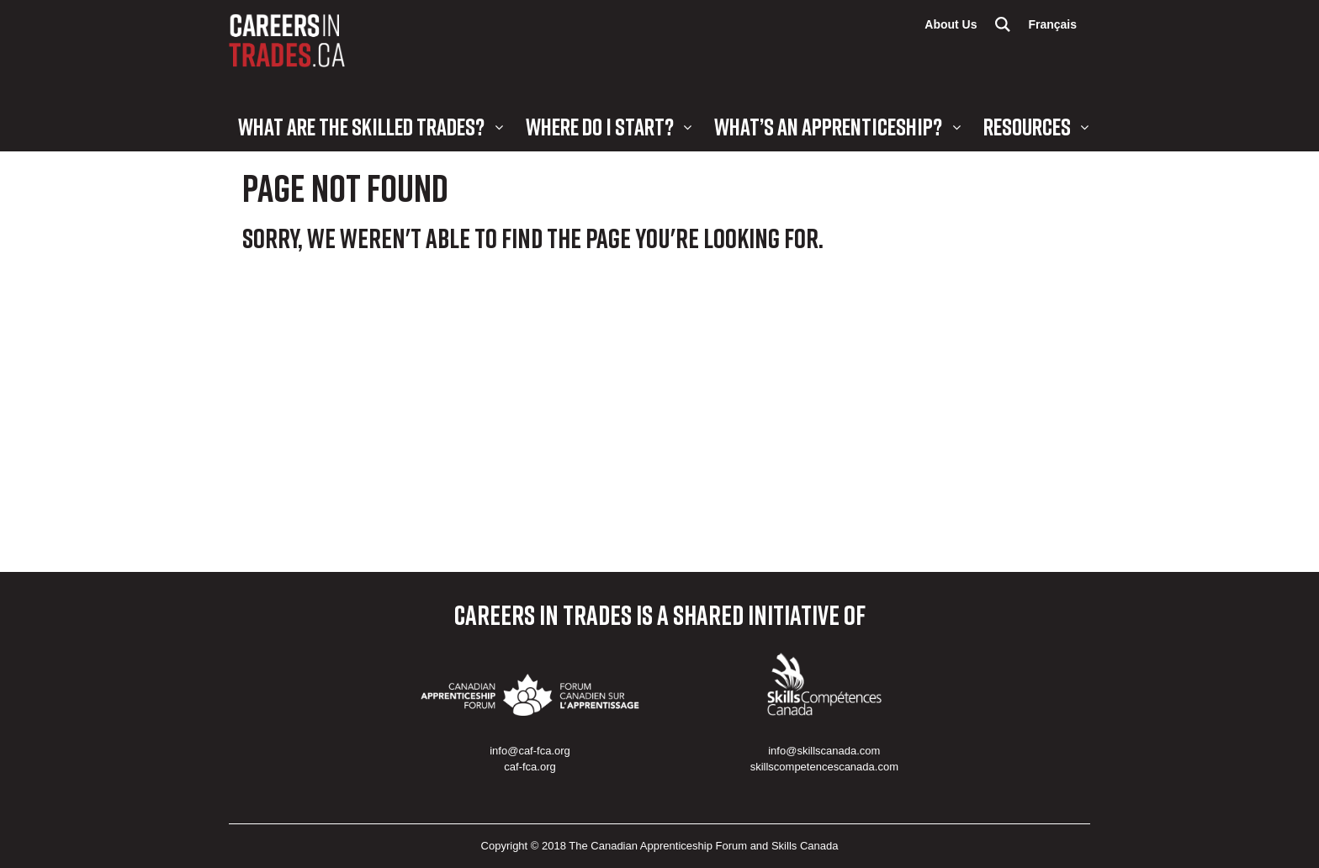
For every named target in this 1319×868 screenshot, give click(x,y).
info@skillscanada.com (824, 750)
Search (1002, 24)
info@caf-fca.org (530, 750)
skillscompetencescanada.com (824, 766)
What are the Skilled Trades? (361, 126)
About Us (950, 24)
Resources (1027, 126)
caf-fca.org (529, 766)
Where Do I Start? (600, 126)
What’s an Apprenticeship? (828, 126)
